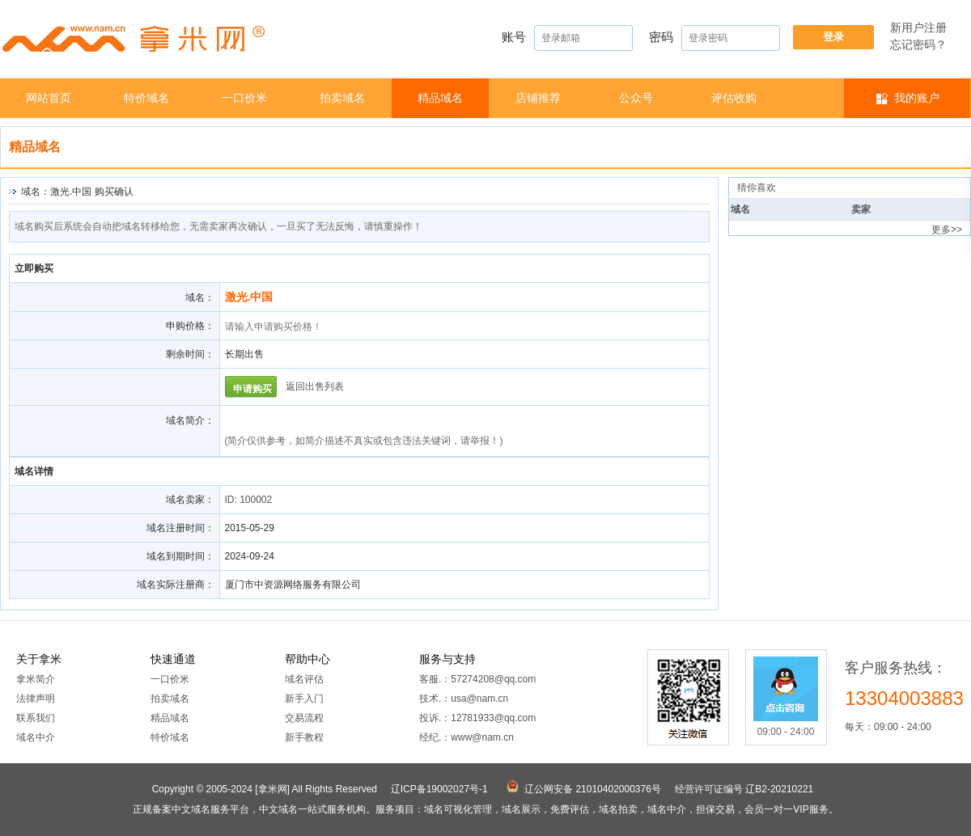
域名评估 (304, 679)
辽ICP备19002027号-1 (439, 789)
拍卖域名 (342, 97)
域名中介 (35, 737)
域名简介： (190, 420)
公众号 (636, 97)
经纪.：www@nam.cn (466, 737)
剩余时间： (190, 354)
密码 (714, 38)
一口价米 (244, 97)
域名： (199, 297)
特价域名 (146, 97)
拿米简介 (35, 679)
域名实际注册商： (175, 584)
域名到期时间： (180, 556)
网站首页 (48, 97)
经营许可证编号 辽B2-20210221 (744, 789)
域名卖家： (190, 499)
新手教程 (304, 737)
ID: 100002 (249, 499)
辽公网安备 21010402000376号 (592, 789)
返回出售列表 (315, 386)
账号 (567, 38)
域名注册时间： (180, 528)
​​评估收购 (734, 97)
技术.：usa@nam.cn (463, 698)
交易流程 (304, 718)
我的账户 (916, 97)
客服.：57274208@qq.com (477, 679)
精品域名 (440, 97)
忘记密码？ (918, 44)
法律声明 (35, 698)
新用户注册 (918, 27)
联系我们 (35, 718)
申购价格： (190, 325)
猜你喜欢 (756, 187)
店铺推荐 (538, 97)
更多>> (946, 229)
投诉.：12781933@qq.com (477, 718)
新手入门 (304, 698)
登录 (833, 37)
